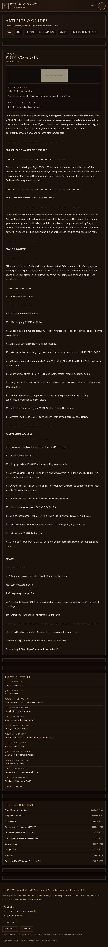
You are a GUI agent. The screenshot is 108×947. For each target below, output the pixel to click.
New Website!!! (12, 693)
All (9, 32)
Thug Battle (10, 849)
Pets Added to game (14, 763)
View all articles (13, 786)
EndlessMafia (20, 91)
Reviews (63, 32)
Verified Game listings (15, 746)
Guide (9, 769)
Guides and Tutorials (84, 32)
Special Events (47, 32)
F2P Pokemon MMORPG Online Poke (21, 838)
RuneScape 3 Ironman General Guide (22, 772)
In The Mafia (10, 821)
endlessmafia (15, 61)
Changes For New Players (17, 728)
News (19, 32)
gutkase (25, 760)
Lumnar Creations (51, 940)
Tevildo (24, 699)
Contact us (10, 929)
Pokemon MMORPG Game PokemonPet (23, 861)
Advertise (27, 929)
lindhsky (25, 725)
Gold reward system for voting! (19, 720)
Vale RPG (9, 855)
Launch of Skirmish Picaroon (18, 711)
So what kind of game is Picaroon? (21, 754)
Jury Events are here (14, 685)
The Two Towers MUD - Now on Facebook (24, 702)
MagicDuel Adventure (15, 815)
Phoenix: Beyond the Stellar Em (19, 832)
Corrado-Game (12, 844)
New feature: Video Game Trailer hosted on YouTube (29, 737)
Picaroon (25, 708)
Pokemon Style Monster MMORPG (20, 827)
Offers (30, 32)
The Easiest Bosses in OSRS (18, 781)
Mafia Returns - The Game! (17, 810)
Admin (24, 682)
